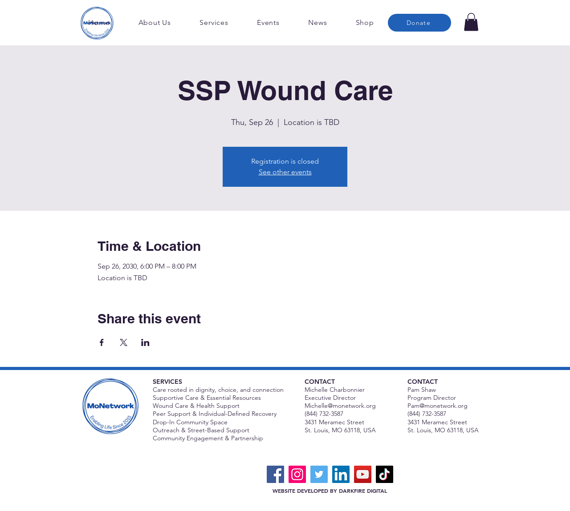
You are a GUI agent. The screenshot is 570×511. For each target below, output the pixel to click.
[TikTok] (384, 474)
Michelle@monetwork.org (340, 406)
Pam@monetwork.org (437, 406)
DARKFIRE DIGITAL (363, 490)
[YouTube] (362, 474)
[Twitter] (319, 474)
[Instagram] (297, 474)
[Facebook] (275, 474)
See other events (285, 172)
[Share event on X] (123, 342)
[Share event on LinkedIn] (145, 342)
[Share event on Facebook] (102, 342)
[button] (471, 22)
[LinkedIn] (341, 474)
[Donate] (419, 23)
